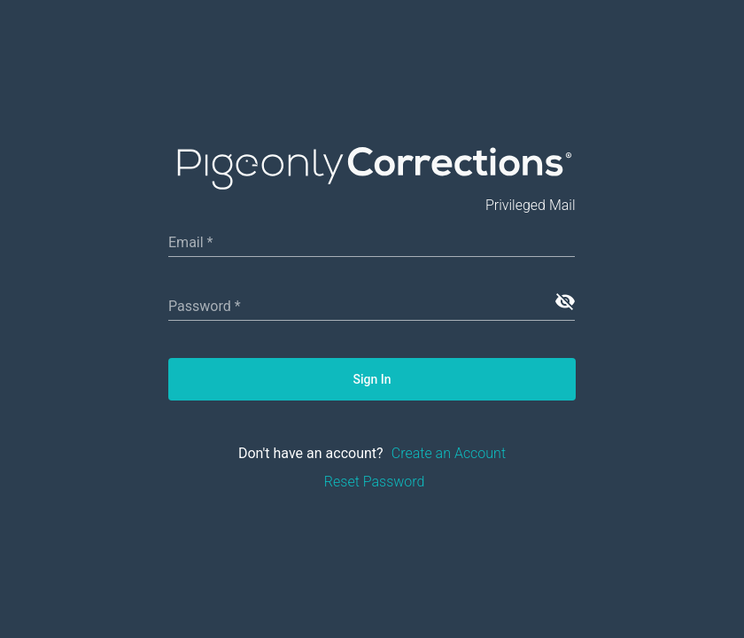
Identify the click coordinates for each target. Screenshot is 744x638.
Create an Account (448, 453)
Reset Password (374, 481)
